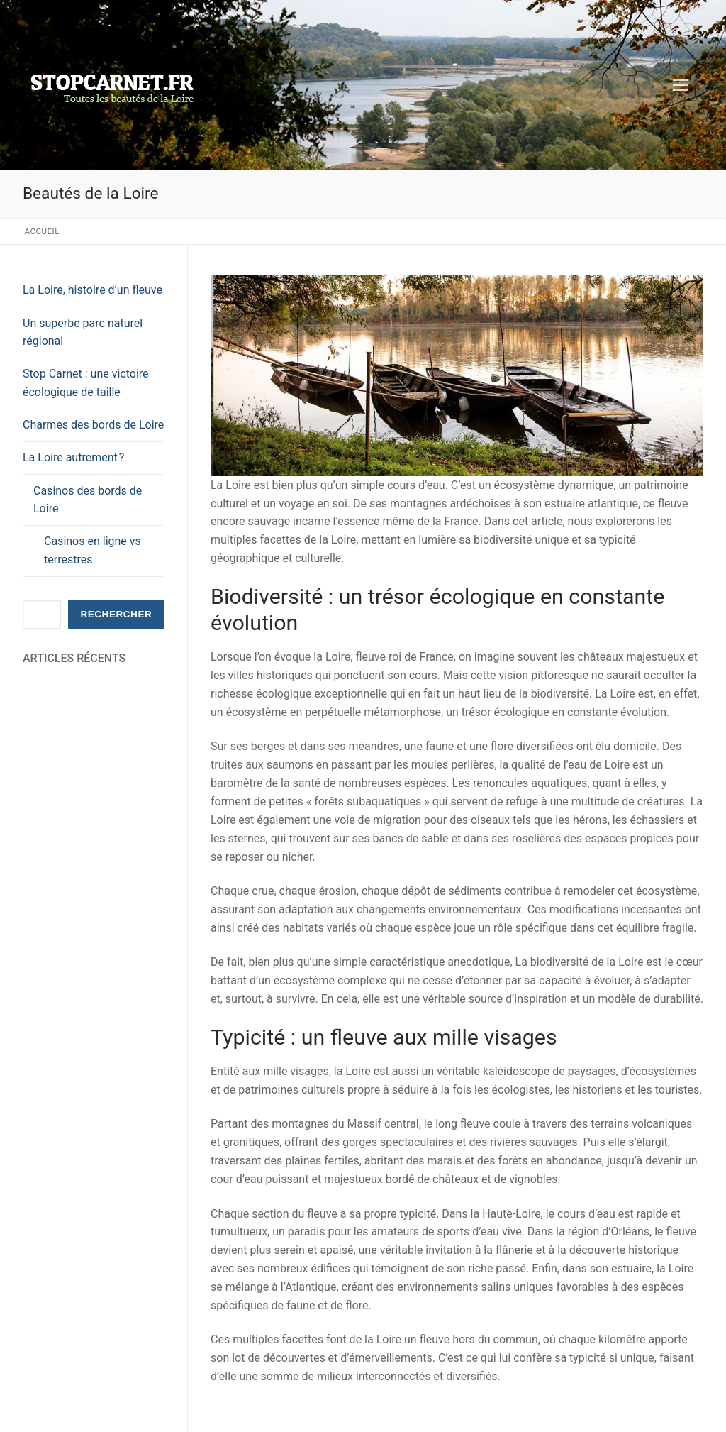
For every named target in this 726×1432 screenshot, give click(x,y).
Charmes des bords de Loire (93, 424)
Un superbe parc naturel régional (83, 332)
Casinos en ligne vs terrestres (92, 550)
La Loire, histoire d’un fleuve (92, 290)
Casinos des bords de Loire (87, 500)
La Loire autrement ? (75, 457)
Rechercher (116, 614)
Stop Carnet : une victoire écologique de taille (86, 383)
